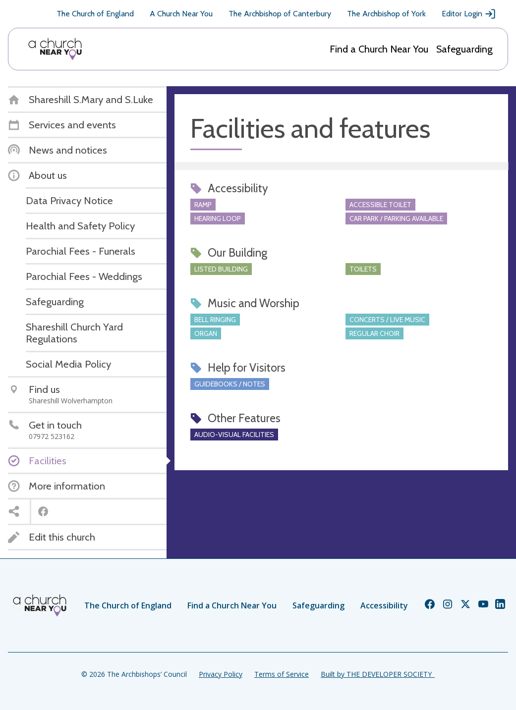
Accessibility (384, 605)
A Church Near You (181, 13)
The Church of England (95, 13)
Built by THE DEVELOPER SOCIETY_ (378, 674)
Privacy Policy (220, 674)
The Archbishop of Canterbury (280, 13)
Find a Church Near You (379, 49)
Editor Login (469, 14)
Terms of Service (281, 674)
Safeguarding (464, 49)
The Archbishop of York (386, 13)
